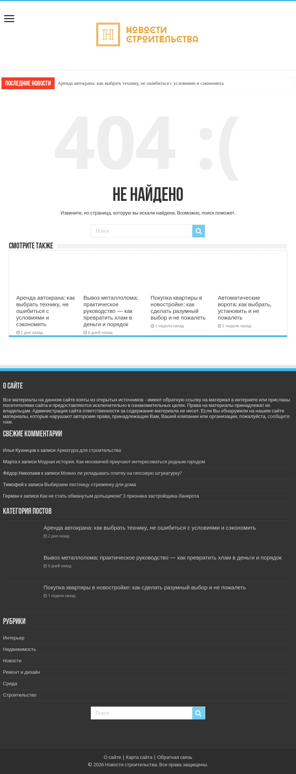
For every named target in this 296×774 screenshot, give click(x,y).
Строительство (19, 695)
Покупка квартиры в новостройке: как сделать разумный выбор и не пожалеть (178, 307)
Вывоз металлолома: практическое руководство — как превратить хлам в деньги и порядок (110, 311)
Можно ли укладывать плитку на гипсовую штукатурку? (121, 473)
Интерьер (13, 638)
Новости (12, 660)
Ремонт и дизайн (21, 672)
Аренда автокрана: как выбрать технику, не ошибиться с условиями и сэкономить (141, 83)
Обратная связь (174, 757)
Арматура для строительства (89, 450)
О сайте (112, 757)
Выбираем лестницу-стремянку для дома (90, 484)
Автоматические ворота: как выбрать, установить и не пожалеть (244, 307)
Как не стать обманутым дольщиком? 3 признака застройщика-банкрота (119, 496)
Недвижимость (19, 649)
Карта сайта (139, 757)
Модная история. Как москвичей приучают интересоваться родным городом (121, 461)
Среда (10, 683)
